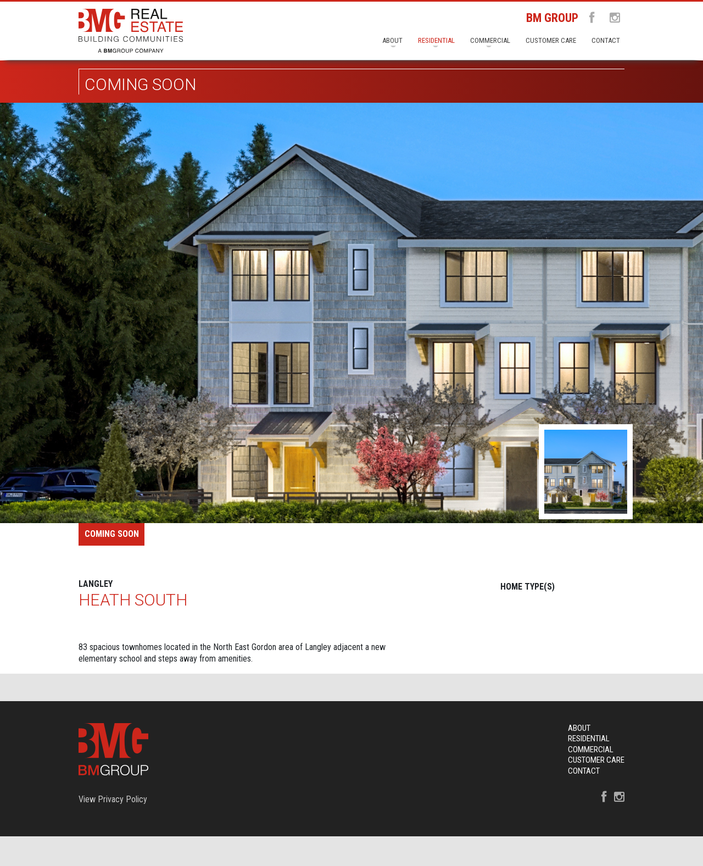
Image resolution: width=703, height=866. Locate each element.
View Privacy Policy (113, 799)
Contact (606, 40)
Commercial (490, 40)
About (392, 40)
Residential (436, 40)
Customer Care (551, 40)
